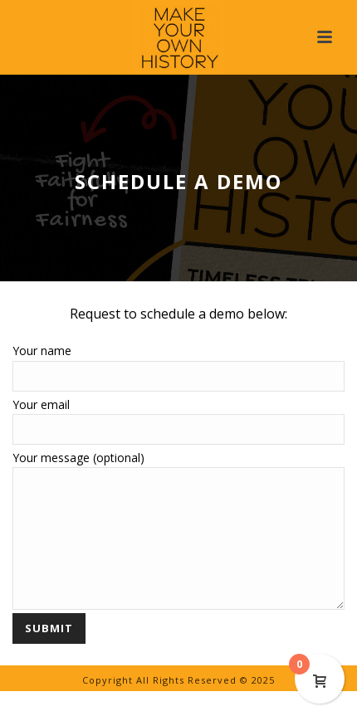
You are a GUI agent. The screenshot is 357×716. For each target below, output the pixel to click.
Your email (178, 417)
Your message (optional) (178, 467)
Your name (178, 363)
